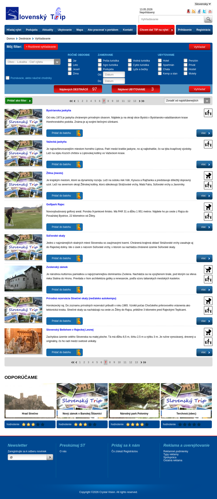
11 (123, 101)
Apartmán (168, 65)
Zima (76, 73)
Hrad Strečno (30, 413)
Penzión (193, 60)
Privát (192, 65)
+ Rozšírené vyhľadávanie (41, 46)
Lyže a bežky (140, 69)
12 (129, 101)
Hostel (192, 69)
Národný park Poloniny (134, 413)
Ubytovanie (65, 29)
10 (117, 101)
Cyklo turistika (141, 65)
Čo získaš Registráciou (125, 451)
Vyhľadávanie (42, 38)
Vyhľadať (199, 46)
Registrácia (203, 29)
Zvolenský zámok (57, 267)
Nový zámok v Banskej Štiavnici (82, 413)
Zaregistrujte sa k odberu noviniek (27, 451)
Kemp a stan (170, 73)
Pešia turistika (111, 60)
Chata (166, 69)
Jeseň (76, 69)
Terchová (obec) (186, 413)
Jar (75, 60)
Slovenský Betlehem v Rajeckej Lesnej (69, 329)
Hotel (166, 60)
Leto (75, 65)
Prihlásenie (185, 29)
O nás (63, 451)
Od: (100, 74)
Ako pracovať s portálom (103, 29)
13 (134, 101)
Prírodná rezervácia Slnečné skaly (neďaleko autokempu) (81, 298)
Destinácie (25, 38)
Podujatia (32, 29)
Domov (11, 38)
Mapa (79, 29)
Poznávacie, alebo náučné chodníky (31, 78)
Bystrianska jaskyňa (58, 110)
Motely (192, 73)
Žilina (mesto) (54, 173)
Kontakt (128, 29)
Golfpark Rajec (55, 204)
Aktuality (47, 29)
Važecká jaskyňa (56, 141)
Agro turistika (110, 65)
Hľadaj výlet (14, 29)
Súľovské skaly (55, 235)
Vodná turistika (141, 60)
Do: (100, 81)
